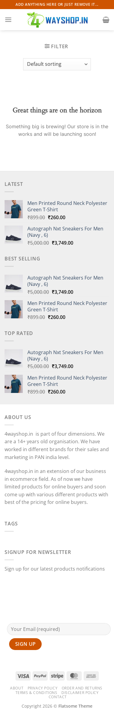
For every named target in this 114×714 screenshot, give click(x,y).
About (16, 688)
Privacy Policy (43, 688)
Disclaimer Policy (79, 692)
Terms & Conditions (36, 692)
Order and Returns (82, 688)
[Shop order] (57, 64)
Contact (58, 696)
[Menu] (8, 19)
